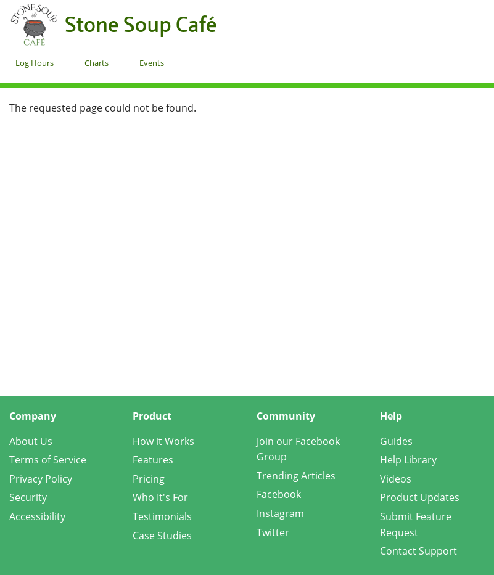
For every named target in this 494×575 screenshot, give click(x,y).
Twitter (273, 532)
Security (28, 497)
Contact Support (418, 551)
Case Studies (162, 535)
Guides (396, 441)
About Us (30, 441)
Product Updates (419, 497)
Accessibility (37, 516)
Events (151, 62)
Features (153, 460)
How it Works (163, 441)
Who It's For (160, 497)
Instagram (280, 513)
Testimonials (162, 516)
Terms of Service (47, 460)
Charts (96, 62)
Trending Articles (296, 476)
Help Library (408, 460)
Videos (395, 479)
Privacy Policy (40, 479)
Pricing (149, 479)
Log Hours (34, 62)
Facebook (279, 494)
